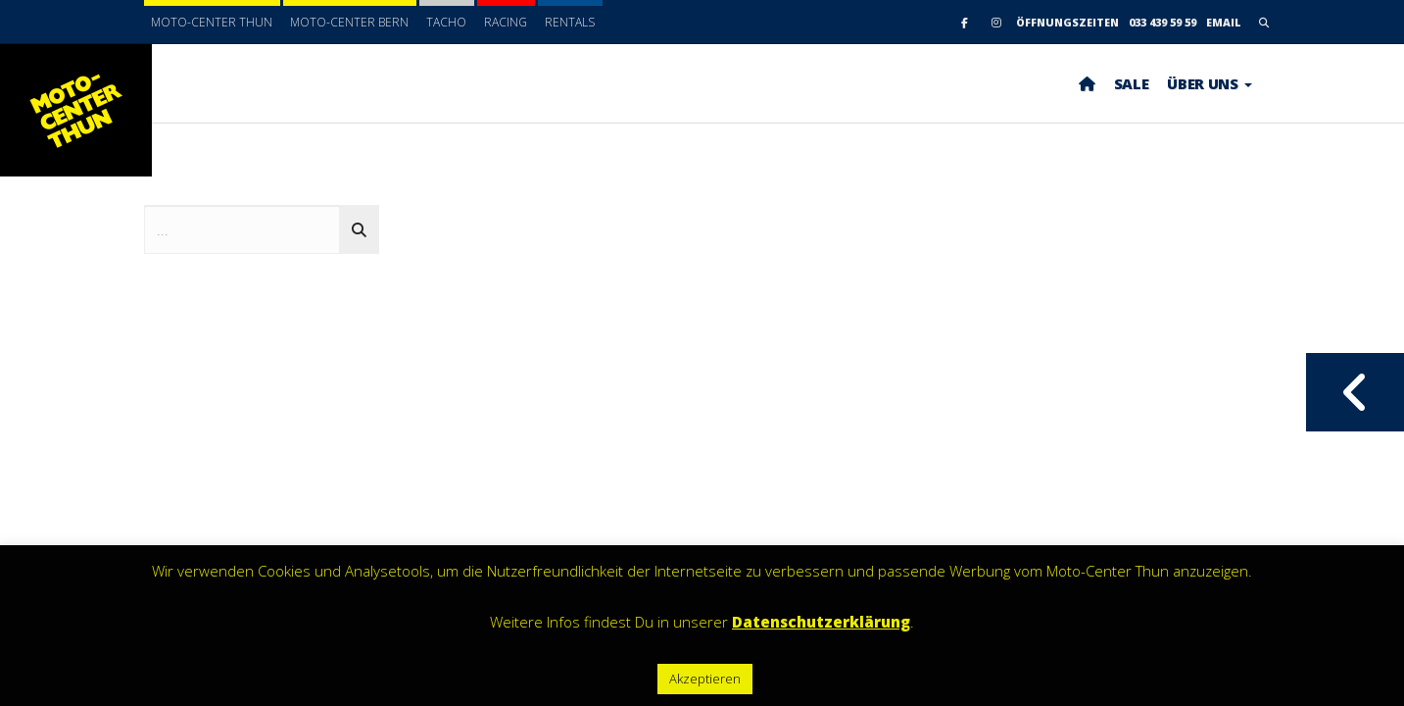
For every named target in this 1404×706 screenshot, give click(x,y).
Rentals (570, 22)
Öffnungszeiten (1067, 22)
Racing (505, 22)
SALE (1131, 83)
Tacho (446, 22)
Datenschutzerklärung (821, 621)
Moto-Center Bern (349, 22)
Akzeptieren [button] (705, 678)
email (1223, 22)
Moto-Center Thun (211, 22)
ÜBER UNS (1209, 83)
